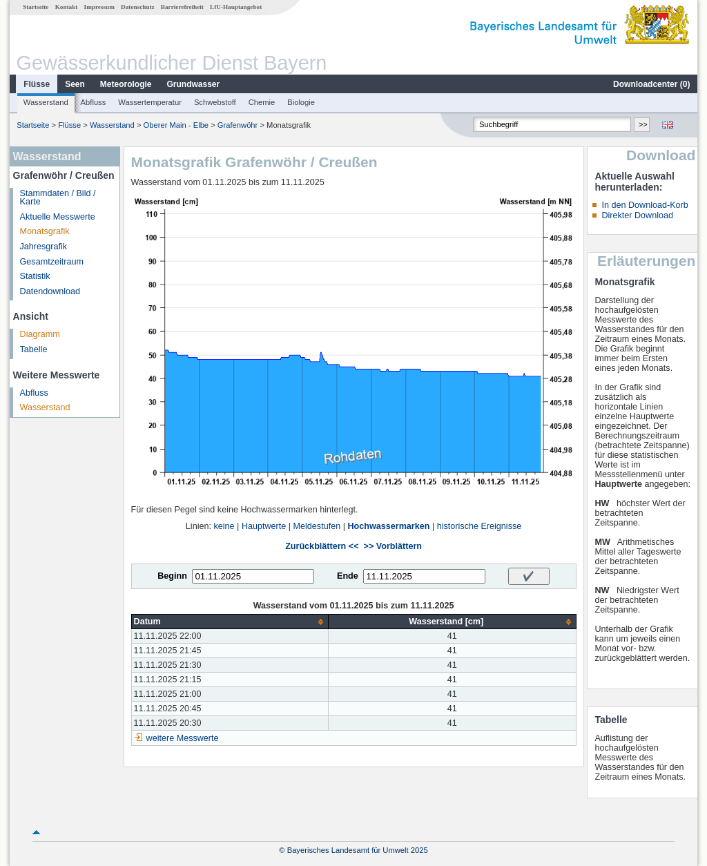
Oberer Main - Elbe (176, 125)
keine (223, 526)
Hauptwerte (264, 526)
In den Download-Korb (644, 205)
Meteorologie (126, 84)
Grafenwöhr (237, 125)
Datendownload (50, 291)
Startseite (35, 6)
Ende (347, 576)
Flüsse (36, 84)
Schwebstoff (215, 102)
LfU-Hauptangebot (236, 6)
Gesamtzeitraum (52, 262)
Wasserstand (45, 102)
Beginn (172, 576)
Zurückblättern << (321, 546)
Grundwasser (193, 84)
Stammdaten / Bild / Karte (58, 198)
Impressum (99, 6)
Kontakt (66, 6)
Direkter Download (637, 215)
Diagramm (40, 334)
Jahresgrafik (44, 246)
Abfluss (93, 102)
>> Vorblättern (393, 546)
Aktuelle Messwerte (57, 217)
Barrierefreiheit (182, 6)
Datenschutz (138, 6)
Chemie (262, 102)
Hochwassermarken (388, 526)
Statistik (35, 276)
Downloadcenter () (651, 84)
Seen (75, 84)
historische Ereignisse (479, 526)
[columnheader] (229, 622)
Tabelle (34, 349)
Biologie (301, 102)
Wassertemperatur (150, 102)
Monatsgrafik (45, 231)
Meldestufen (317, 526)
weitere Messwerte (182, 738)
